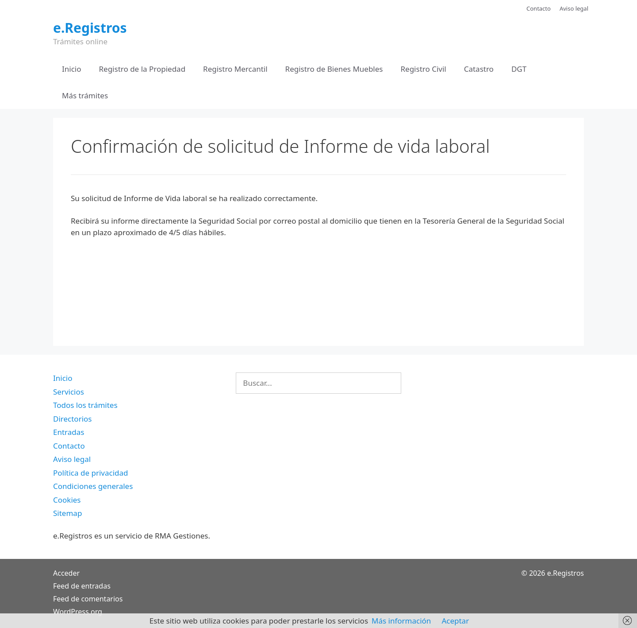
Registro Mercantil (235, 69)
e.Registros (90, 28)
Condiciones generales (93, 486)
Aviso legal (574, 8)
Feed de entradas (82, 586)
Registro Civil (423, 69)
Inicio (71, 69)
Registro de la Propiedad (142, 69)
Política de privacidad (90, 473)
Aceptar (455, 621)
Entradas (68, 432)
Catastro (479, 69)
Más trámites (85, 95)
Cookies (67, 500)
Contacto (538, 8)
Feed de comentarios (88, 599)
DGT (518, 69)
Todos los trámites (85, 405)
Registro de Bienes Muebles (334, 69)
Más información (401, 621)
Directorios (72, 419)
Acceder (66, 573)
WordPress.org (77, 611)
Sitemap (67, 513)
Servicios (68, 392)
